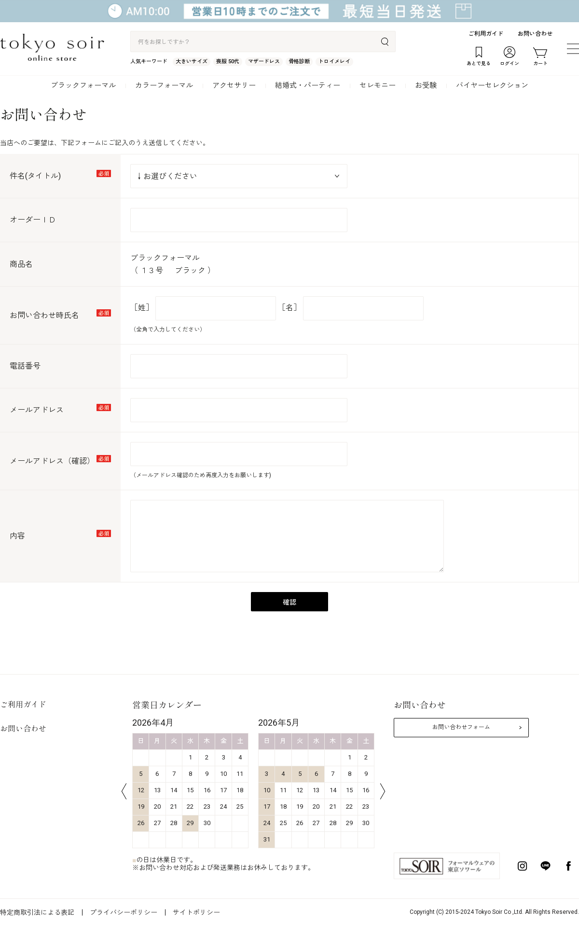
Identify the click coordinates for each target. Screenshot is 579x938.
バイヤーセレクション (492, 85)
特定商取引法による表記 (37, 912)
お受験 (426, 85)
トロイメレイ (334, 61)
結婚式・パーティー (307, 85)
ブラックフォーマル (83, 85)
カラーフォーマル (164, 85)
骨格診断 (299, 61)
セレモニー (377, 85)
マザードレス (264, 61)
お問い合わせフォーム (461, 727)
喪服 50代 (227, 61)
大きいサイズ (191, 61)
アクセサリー (234, 85)
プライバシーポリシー (123, 912)
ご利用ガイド (486, 33)
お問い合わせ (535, 33)
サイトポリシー (196, 912)
